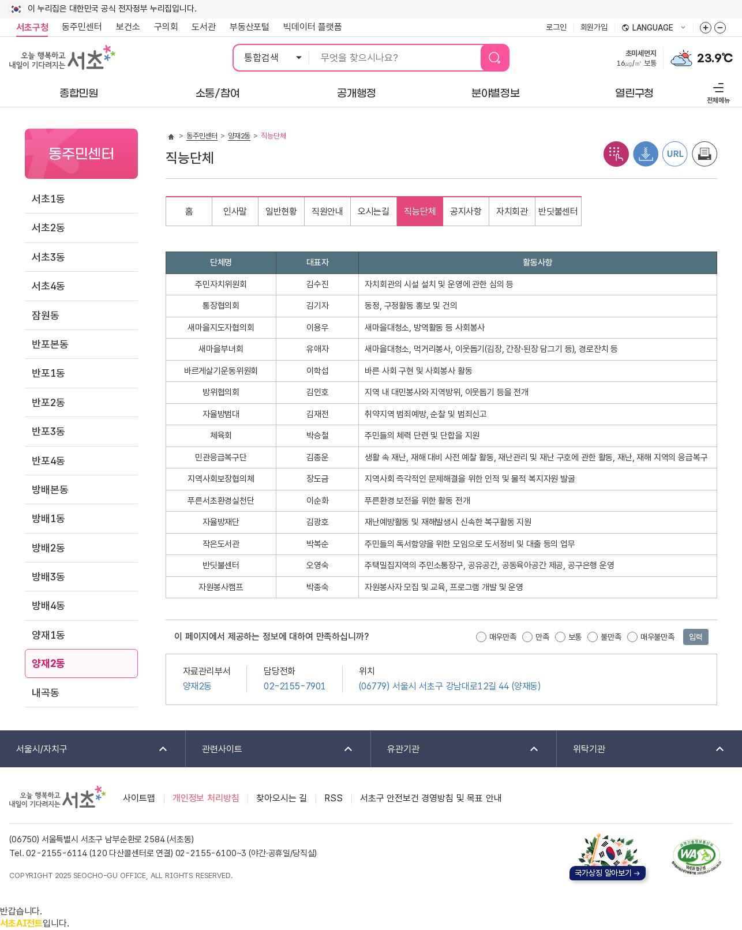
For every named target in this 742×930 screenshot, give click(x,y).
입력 (696, 637)
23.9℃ (715, 58)
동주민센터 (78, 27)
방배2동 (48, 548)
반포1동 (48, 373)
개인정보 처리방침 (206, 798)
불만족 (611, 637)
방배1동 (48, 518)
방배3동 (48, 577)
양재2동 (48, 663)
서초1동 (48, 199)
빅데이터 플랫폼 (312, 26)
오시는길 (373, 211)
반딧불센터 (558, 211)
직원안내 (327, 211)
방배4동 (48, 605)
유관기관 (455, 750)
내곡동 (45, 693)
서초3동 (48, 257)
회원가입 (594, 27)
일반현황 (281, 211)
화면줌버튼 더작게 (720, 27)
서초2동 (48, 228)
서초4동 (48, 286)
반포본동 (50, 344)
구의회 (166, 26)
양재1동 (48, 635)
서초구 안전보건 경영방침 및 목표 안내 (431, 798)
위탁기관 (641, 750)
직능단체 (420, 211)
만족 (542, 637)
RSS (333, 798)
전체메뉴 (717, 91)
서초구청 (32, 27)
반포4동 (48, 461)
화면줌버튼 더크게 (705, 27)
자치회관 (512, 211)
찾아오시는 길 (281, 798)
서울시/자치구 (84, 750)
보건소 (128, 26)
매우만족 (502, 637)
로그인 (556, 27)
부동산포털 (249, 26)
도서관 (204, 26)
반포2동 (48, 402)
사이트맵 (139, 798)
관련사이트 (270, 750)
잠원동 (45, 315)
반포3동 (48, 431)
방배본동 (50, 489)
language (653, 28)
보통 (575, 637)
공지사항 (466, 211)
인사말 (235, 211)
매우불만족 (657, 637)
